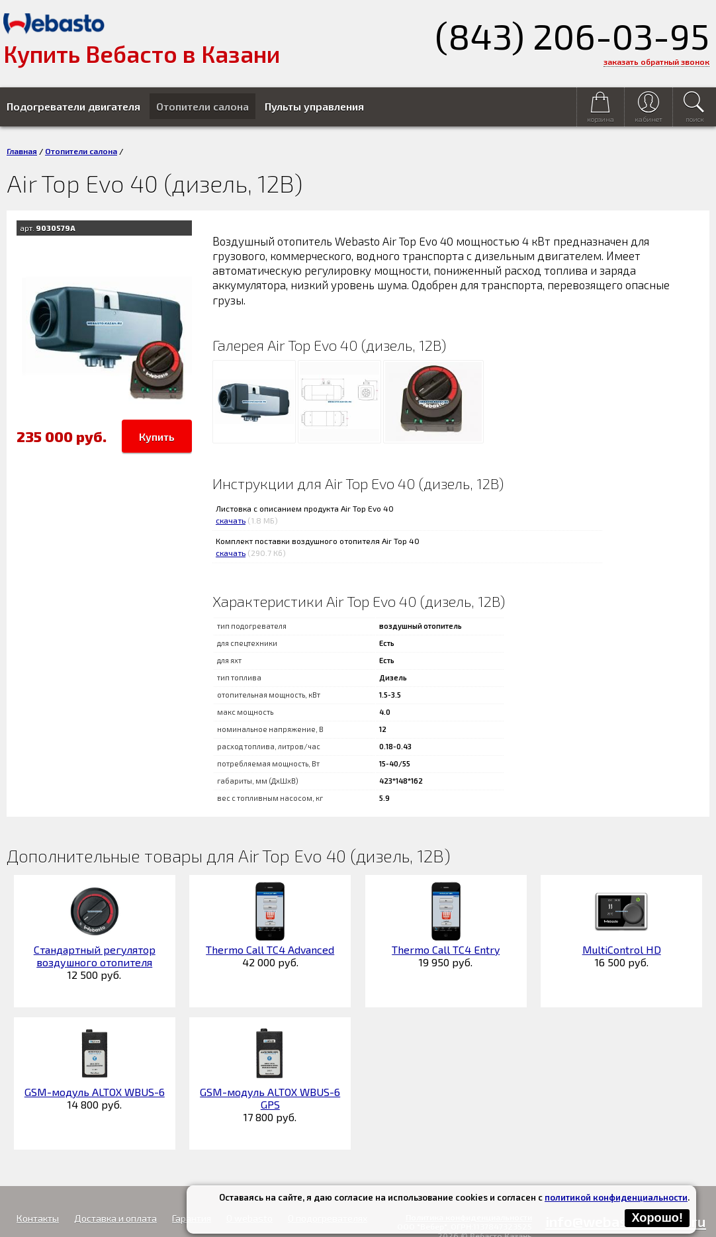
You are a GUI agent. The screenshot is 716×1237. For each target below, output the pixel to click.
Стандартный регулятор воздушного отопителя (95, 955)
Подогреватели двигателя (73, 106)
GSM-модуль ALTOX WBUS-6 (94, 1091)
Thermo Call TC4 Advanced (270, 949)
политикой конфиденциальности (616, 1197)
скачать (231, 520)
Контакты (38, 1218)
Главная (22, 151)
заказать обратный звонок (656, 61)
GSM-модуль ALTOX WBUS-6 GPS (270, 1098)
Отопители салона (202, 106)
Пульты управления (314, 106)
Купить (157, 436)
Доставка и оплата (115, 1218)
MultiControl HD (621, 949)
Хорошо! (657, 1217)
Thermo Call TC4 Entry (446, 949)
